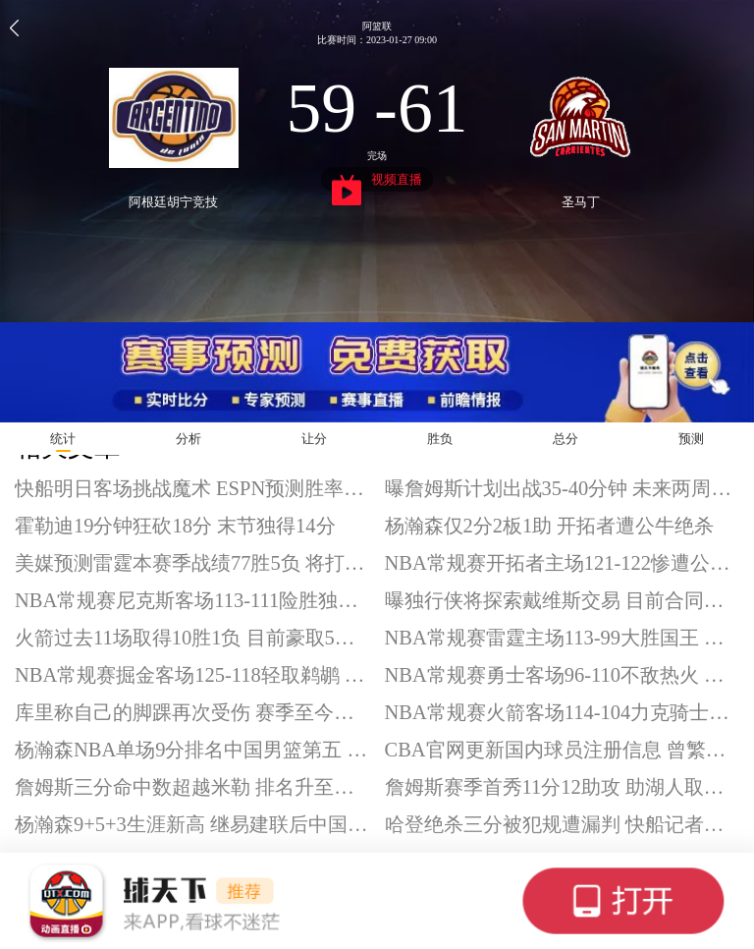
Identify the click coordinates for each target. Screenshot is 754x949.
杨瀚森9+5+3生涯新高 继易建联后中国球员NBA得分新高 (192, 824)
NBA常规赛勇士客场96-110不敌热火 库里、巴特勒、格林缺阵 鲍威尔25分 (562, 675)
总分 (565, 438)
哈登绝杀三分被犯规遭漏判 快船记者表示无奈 (562, 824)
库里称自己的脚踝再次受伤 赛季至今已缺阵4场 (192, 712)
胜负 (440, 438)
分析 (188, 438)
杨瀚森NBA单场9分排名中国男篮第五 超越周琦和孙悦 (192, 749)
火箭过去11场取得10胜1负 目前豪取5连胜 (192, 637)
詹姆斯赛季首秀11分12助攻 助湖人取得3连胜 (562, 787)
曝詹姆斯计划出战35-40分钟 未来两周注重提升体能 (562, 488)
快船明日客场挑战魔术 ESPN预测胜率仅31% (192, 488)
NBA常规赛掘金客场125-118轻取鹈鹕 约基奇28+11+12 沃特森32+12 (192, 675)
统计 (63, 438)
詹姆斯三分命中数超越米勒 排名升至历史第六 (192, 787)
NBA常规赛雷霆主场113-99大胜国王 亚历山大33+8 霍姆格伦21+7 (562, 637)
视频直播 (377, 182)
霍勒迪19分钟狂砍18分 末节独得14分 (175, 525)
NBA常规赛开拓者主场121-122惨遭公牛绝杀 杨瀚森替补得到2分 (562, 563)
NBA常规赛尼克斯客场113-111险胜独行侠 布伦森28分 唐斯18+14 (192, 600)
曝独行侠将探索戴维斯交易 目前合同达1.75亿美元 (562, 600)
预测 (691, 438)
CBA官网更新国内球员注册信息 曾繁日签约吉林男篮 (562, 749)
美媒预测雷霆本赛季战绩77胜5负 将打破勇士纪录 (192, 563)
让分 (314, 438)
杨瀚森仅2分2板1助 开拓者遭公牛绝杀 (550, 525)
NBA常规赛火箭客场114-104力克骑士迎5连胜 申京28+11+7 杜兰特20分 (562, 712)
